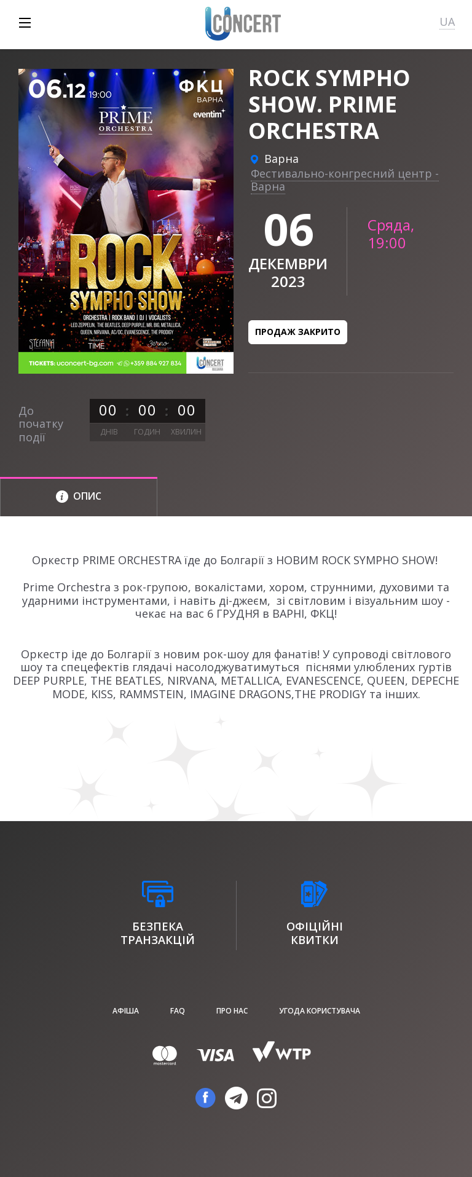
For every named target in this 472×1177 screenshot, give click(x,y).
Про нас (232, 1011)
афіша (125, 1011)
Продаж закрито (297, 331)
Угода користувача (319, 1011)
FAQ (177, 1011)
